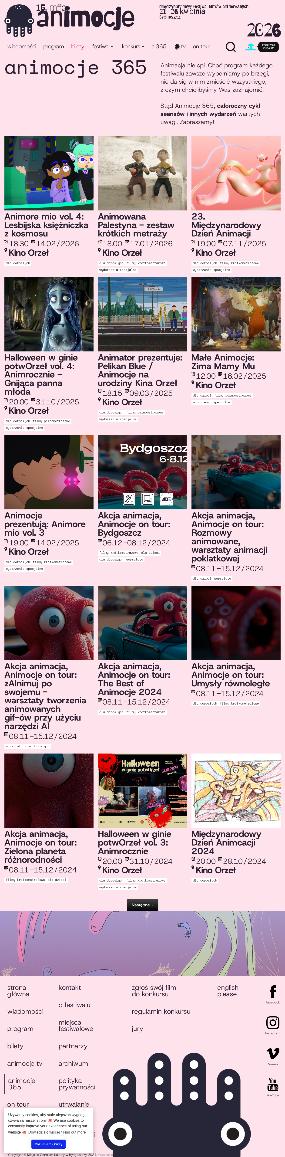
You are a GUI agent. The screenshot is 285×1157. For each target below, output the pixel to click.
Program (20, 1028)
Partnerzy (73, 1046)
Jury (137, 1028)
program (53, 46)
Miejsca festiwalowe (76, 1025)
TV (183, 46)
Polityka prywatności (77, 1083)
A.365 (159, 46)
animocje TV (24, 1063)
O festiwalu (75, 1004)
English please (227, 990)
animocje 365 (21, 1083)
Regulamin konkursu (161, 1011)
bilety (77, 46)
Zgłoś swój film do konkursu (154, 990)
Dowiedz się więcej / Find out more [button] (57, 1132)
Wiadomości (21, 46)
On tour (18, 1104)
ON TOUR (202, 46)
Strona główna (18, 990)
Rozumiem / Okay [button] (48, 1144)
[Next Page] (142, 905)
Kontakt (70, 987)
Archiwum (73, 1063)
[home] (142, 20)
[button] (103, 47)
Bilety (15, 1046)
